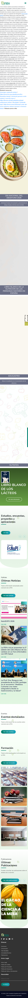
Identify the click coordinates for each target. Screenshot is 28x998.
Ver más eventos (8, 732)
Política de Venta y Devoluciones (9, 971)
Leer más (3, 624)
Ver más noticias (8, 595)
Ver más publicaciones (10, 880)
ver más (5, 533)
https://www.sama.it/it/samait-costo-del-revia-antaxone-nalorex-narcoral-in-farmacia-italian (13, 106)
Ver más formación (9, 763)
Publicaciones (4, 955)
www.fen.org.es (10, 98)
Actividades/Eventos (6, 953)
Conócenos (3, 946)
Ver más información (14, 499)
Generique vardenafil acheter (8, 92)
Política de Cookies (5, 964)
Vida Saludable (4, 950)
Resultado (15, 102)
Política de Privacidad (6, 967)
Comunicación (4, 948)
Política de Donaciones (6, 969)
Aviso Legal (4, 962)
